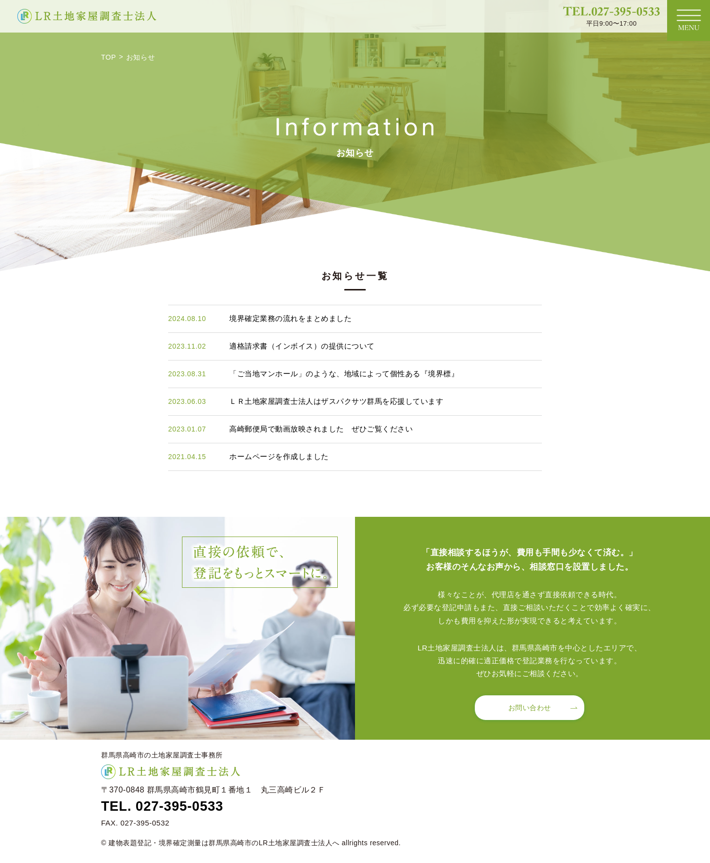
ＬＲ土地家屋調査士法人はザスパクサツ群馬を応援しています (336, 401)
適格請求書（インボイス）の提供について (302, 346)
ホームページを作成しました (279, 456)
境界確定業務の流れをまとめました (290, 318)
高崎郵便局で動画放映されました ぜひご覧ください (321, 429)
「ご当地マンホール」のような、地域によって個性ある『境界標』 (344, 373)
